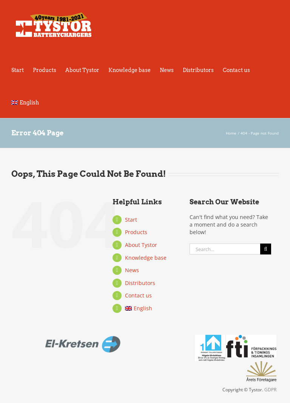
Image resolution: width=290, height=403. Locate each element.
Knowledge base (146, 257)
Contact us (138, 295)
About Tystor (141, 244)
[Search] (265, 249)
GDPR (270, 389)
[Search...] (225, 249)
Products (136, 232)
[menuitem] (25, 102)
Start (131, 219)
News (132, 270)
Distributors (140, 283)
